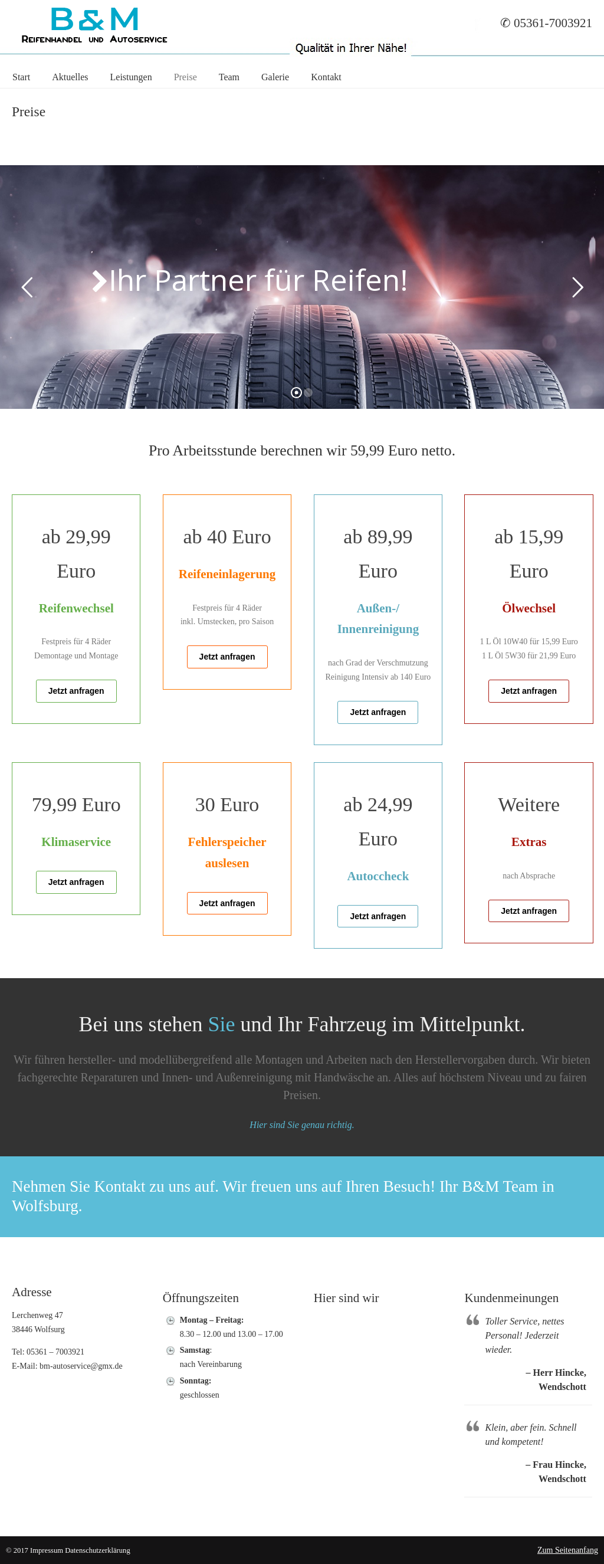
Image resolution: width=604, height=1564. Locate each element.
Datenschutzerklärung (97, 1550)
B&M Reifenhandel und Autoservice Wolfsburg (94, 24)
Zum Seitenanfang (567, 1550)
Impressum (46, 1550)
